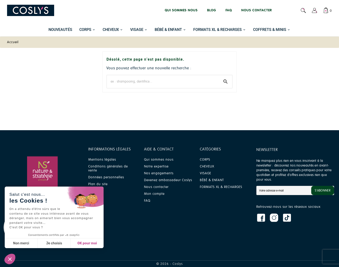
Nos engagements (159, 173)
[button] (10, 259)
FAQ (147, 201)
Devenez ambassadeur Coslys (168, 180)
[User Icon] (314, 10)
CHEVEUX (207, 166)
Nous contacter (156, 187)
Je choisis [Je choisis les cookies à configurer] (54, 243)
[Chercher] (163, 81)
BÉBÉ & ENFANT (212, 180)
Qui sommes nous (159, 160)
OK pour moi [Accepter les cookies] (87, 243)
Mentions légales (102, 160)
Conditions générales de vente (108, 168)
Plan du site (98, 184)
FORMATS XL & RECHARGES (221, 187)
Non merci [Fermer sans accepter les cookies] (21, 243)
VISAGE (205, 173)
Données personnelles (106, 177)
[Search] (225, 81)
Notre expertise (156, 166)
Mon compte (154, 194)
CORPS (205, 160)
